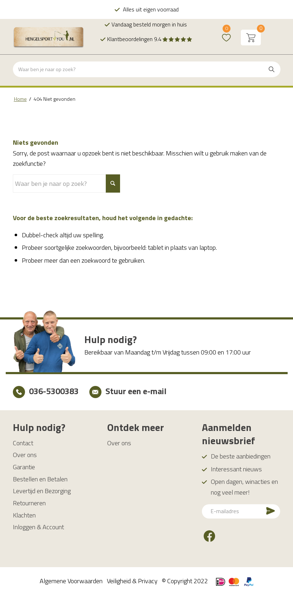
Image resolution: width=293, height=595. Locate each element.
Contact (23, 443)
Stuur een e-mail (136, 391)
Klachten (24, 515)
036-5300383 (54, 391)
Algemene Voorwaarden (71, 581)
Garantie (24, 467)
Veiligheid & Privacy (132, 581)
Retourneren (29, 503)
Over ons (25, 455)
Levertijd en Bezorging (42, 491)
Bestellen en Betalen (40, 479)
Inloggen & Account (38, 527)
